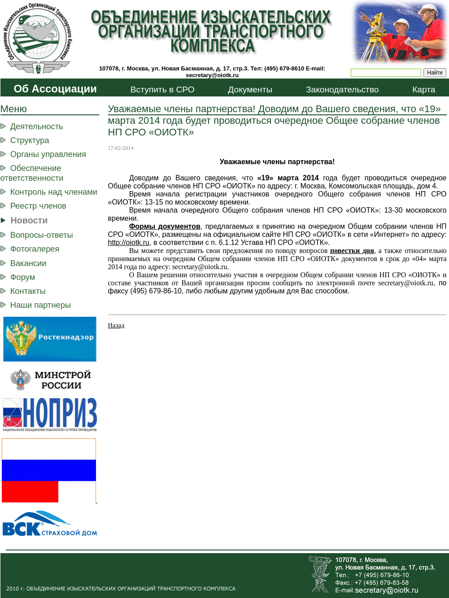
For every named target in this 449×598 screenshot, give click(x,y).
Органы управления (48, 154)
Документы (250, 89)
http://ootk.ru (129, 242)
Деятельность (36, 126)
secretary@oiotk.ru (212, 75)
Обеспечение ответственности (32, 173)
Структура (29, 140)
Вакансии (28, 263)
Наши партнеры (40, 305)
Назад (116, 325)
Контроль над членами (53, 191)
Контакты (28, 291)
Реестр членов (38, 205)
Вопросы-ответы (41, 235)
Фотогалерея (35, 248)
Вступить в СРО (163, 89)
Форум (22, 277)
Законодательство (342, 89)
